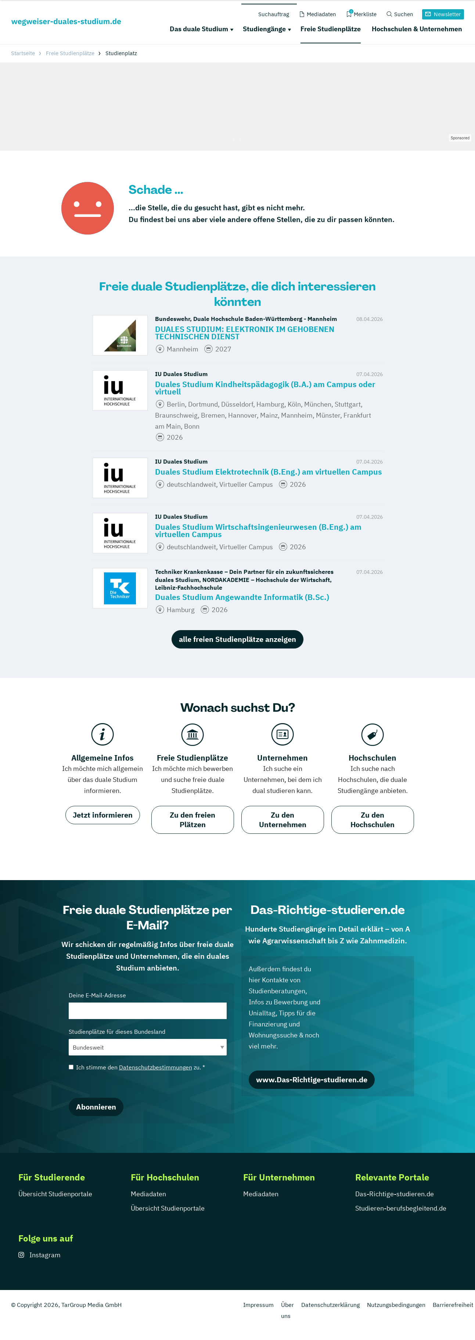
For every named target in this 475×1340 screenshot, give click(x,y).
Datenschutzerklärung (330, 1304)
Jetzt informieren (103, 815)
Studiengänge (264, 29)
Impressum (258, 1304)
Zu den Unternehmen (282, 819)
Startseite (23, 53)
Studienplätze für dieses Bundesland (148, 1041)
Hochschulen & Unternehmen (417, 29)
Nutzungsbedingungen (396, 1304)
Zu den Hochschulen (372, 819)
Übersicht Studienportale (55, 1194)
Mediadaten (148, 1194)
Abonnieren (96, 1107)
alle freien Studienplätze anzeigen (237, 639)
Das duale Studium (199, 29)
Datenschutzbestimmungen (155, 1067)
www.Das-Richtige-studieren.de (311, 1079)
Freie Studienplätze (331, 29)
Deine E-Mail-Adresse (148, 1005)
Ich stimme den (137, 1067)
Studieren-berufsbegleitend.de (400, 1208)
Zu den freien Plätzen (192, 819)
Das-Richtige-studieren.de (394, 1194)
